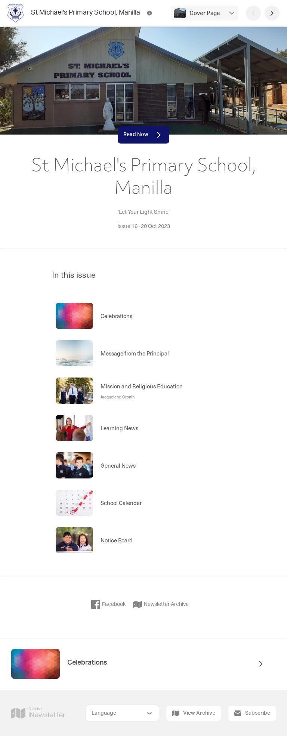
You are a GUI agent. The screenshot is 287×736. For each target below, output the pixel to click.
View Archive (193, 713)
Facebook (108, 604)
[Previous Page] (253, 13)
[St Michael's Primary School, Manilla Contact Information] (149, 13)
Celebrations (87, 662)
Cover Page (204, 13)
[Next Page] (272, 13)
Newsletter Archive (161, 604)
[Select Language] (122, 713)
